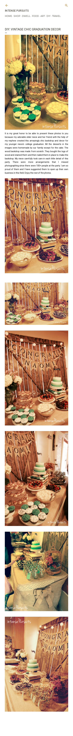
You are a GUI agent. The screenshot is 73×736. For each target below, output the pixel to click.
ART (42, 16)
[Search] (66, 5)
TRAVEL (56, 16)
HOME (8, 16)
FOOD (35, 16)
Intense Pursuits (17, 10)
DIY (48, 16)
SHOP (17, 16)
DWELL (26, 16)
